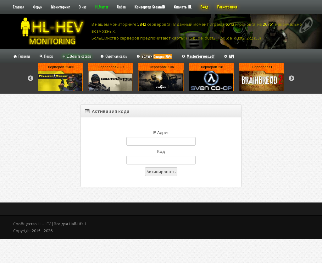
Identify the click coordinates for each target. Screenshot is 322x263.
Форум (37, 6)
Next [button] (291, 78)
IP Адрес (161, 132)
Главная (18, 6)
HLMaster (101, 6)
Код (161, 151)
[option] (60, 78)
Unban (121, 6)
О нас (82, 6)
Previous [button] (30, 78)
